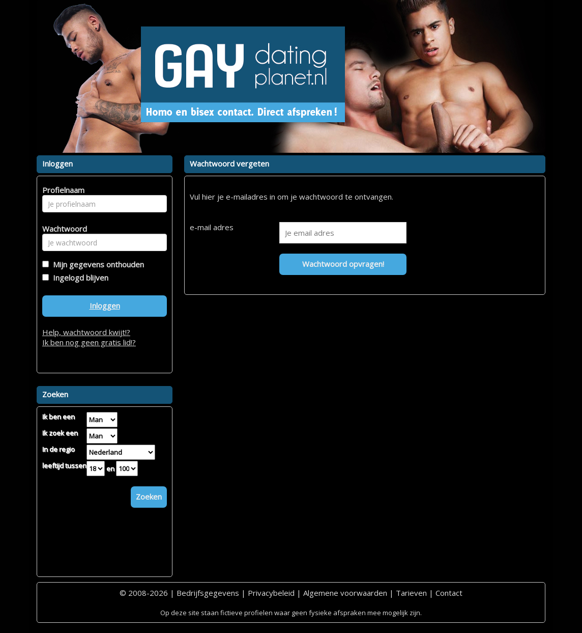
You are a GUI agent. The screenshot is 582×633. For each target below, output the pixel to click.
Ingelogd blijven (78, 277)
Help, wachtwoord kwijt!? (86, 332)
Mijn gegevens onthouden (96, 264)
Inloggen (105, 305)
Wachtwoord (61, 229)
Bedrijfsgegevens (208, 593)
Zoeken (149, 496)
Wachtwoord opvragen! (343, 264)
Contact (448, 593)
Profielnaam (61, 190)
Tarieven (411, 593)
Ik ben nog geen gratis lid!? (89, 342)
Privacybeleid (271, 593)
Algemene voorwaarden (345, 593)
